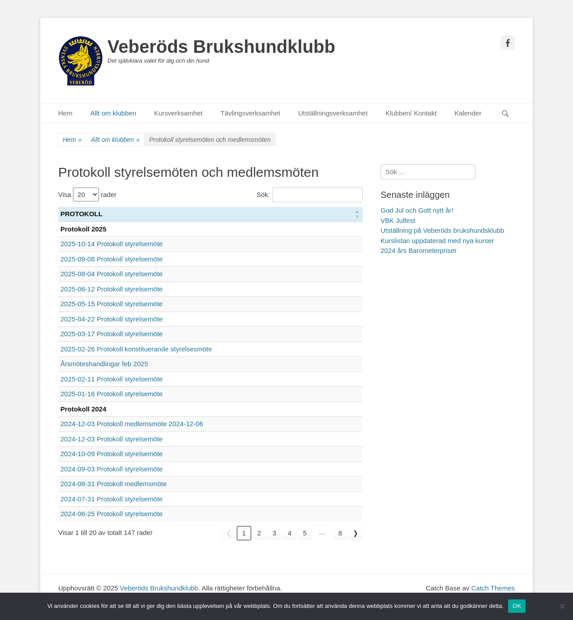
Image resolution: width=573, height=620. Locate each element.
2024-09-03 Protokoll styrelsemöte (111, 469)
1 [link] (244, 533)
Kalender (467, 113)
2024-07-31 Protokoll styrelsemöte (111, 499)
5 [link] (305, 533)
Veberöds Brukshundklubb (221, 46)
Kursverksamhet (178, 113)
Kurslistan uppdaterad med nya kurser (437, 240)
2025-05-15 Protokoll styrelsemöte (111, 304)
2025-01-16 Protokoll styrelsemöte (111, 394)
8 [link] (340, 533)
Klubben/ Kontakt (410, 113)
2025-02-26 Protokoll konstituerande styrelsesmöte (136, 349)
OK (517, 606)
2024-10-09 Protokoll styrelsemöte (111, 454)
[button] (357, 214)
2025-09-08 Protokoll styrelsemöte (111, 259)
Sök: (263, 194)
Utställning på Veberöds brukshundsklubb (442, 230)
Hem (65, 113)
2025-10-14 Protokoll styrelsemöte (111, 244)
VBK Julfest (398, 220)
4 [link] (289, 533)
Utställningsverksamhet (333, 113)
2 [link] (259, 533)
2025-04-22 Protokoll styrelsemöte (111, 319)
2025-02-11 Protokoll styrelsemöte (111, 379)
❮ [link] (229, 533)
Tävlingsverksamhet (250, 113)
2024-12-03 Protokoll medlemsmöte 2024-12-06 (131, 424)
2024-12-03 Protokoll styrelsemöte (111, 439)
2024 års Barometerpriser (419, 250)
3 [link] (274, 533)
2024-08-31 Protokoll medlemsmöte (113, 483)
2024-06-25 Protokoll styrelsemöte (111, 513)
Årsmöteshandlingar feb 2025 (104, 364)
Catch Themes (493, 588)
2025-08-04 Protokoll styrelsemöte (111, 274)
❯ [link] (356, 533)
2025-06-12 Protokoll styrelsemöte (111, 289)
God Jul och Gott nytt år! (417, 210)
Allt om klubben (113, 113)
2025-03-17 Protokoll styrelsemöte (111, 334)
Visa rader (87, 194)
